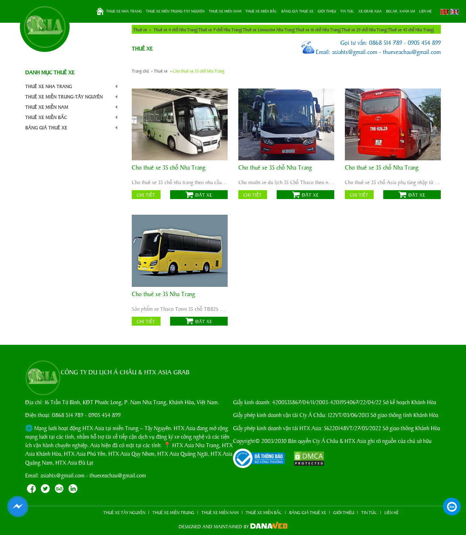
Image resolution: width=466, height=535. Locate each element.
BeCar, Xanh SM (400, 11)
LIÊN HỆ (425, 11)
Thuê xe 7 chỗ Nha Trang (219, 29)
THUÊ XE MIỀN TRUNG (173, 512)
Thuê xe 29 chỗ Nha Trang (363, 29)
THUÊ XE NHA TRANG (124, 11)
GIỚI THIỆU (327, 11)
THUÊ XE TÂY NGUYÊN (124, 512)
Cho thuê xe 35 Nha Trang (163, 294)
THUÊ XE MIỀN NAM (225, 11)
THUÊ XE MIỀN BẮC (261, 11)
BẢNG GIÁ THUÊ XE (297, 11)
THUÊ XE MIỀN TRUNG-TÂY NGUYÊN (175, 11)
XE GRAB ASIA (370, 11)
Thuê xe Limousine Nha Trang (268, 29)
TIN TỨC (347, 11)
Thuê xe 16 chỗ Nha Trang (318, 29)
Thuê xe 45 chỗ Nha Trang (410, 29)
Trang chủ (100, 11)
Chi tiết (146, 194)
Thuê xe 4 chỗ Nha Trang (175, 29)
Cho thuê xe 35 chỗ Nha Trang (168, 167)
